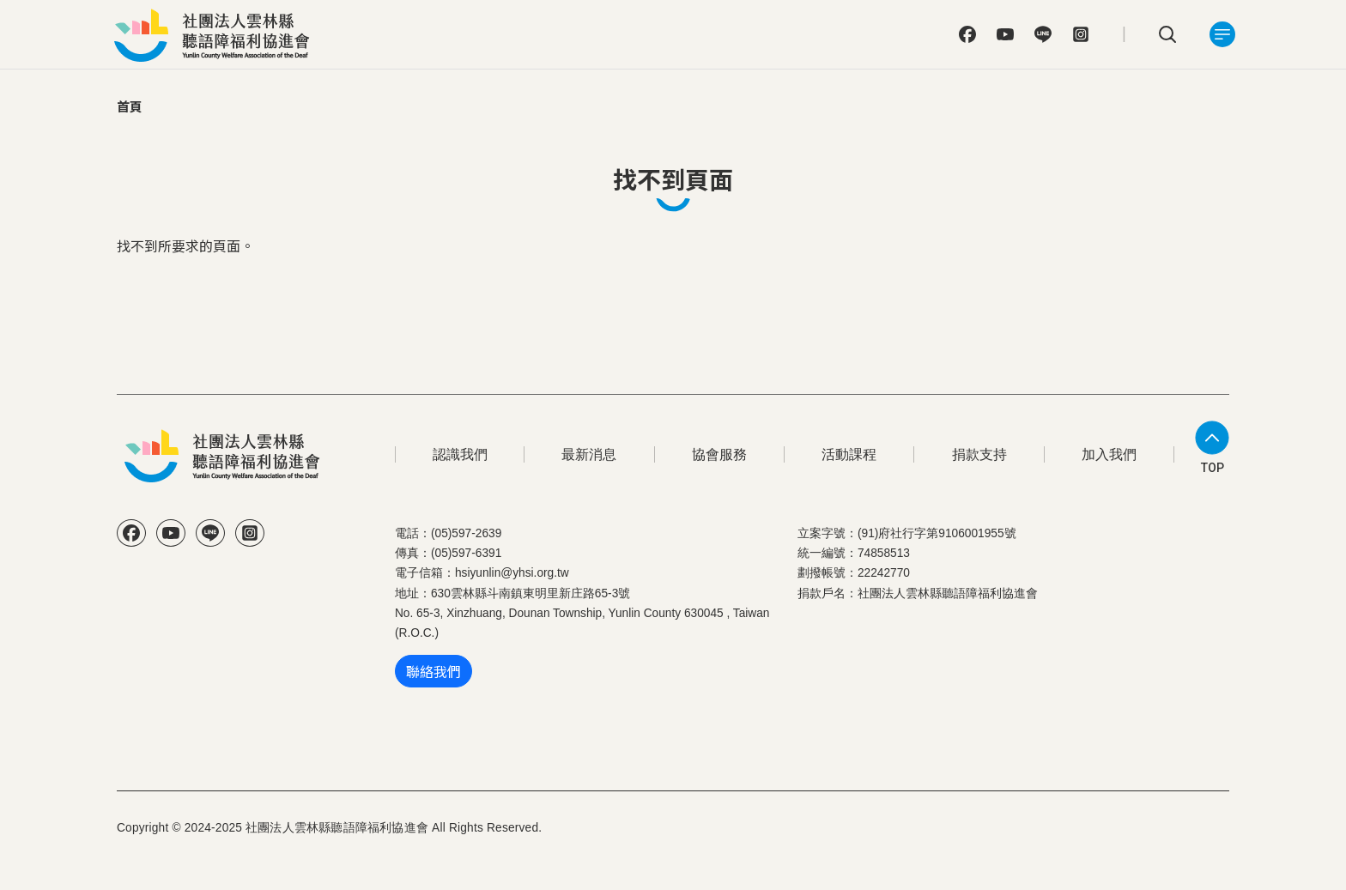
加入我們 (1109, 454)
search (1167, 34)
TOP (1212, 468)
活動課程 (849, 454)
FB (967, 34)
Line (1043, 34)
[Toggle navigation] (1222, 34)
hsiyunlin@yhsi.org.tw (512, 572)
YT (1005, 34)
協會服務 (719, 454)
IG (1080, 34)
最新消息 (588, 454)
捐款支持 (979, 454)
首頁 (129, 106)
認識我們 (460, 454)
